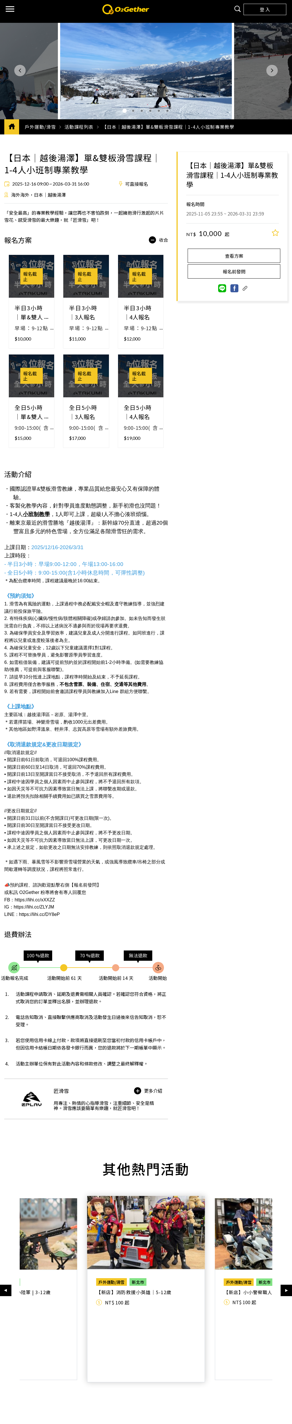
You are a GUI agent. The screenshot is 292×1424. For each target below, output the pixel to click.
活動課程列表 (79, 126)
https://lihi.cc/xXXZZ (35, 899)
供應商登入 (195, 1392)
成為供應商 (195, 1385)
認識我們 (75, 1376)
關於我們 (75, 1385)
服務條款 (75, 1392)
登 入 (265, 9)
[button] (20, 70)
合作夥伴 (196, 1376)
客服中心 (135, 1376)
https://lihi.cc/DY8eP (39, 914)
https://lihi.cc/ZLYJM (34, 907)
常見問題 (135, 1385)
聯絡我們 (135, 1392)
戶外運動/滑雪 (40, 126)
